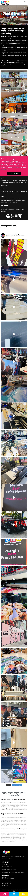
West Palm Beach (12, 841)
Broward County (9, 799)
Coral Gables (23, 817)
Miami (22, 820)
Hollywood (23, 804)
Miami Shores (16, 821)
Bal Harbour (7, 817)
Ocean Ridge (19, 837)
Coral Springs (13, 802)
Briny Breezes (21, 831)
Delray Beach (5, 833)
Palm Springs (22, 838)
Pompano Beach (19, 808)
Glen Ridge (10, 833)
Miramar (8, 806)
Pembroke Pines (9, 808)
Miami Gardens (6, 821)
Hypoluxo (8, 834)
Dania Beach (18, 802)
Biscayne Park (18, 817)
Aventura (3, 817)
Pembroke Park (3, 808)
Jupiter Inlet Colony (21, 834)
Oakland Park (18, 806)
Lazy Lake (21, 805)
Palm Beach (3, 838)
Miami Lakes (11, 821)
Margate (4, 806)
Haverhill (24, 833)
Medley (19, 820)
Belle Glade (6, 831)
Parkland (22, 806)
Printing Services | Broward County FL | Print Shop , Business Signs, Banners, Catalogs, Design (14, 794)
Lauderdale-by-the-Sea (5, 805)
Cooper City (8, 802)
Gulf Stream (21, 833)
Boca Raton (11, 831)
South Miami (7, 824)
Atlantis (3, 831)
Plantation (14, 808)
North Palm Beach (14, 837)
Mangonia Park (7, 837)
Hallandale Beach (12, 804)
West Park (19, 809)
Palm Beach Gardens (9, 838)
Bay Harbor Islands (12, 817)
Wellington (3, 841)
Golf (13, 833)
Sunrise (12, 809)
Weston (22, 809)
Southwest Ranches (7, 809)
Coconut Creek (3, 802)
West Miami (6, 825)
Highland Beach (3, 834)
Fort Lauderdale (6, 804)
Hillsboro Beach (18, 804)
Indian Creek (11, 820)
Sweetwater (21, 824)
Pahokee (23, 837)
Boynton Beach (15, 831)
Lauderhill (17, 805)
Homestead (6, 820)
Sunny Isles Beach (13, 824)
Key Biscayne (16, 820)
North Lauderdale (13, 806)
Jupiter (16, 834)
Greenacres (16, 833)
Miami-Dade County (10, 813)
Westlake (6, 841)
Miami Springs (21, 821)
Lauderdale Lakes (12, 805)
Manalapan (3, 837)
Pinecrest (2, 824)
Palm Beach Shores (16, 838)
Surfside (17, 824)
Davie (21, 802)
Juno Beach (12, 834)
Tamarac (15, 809)
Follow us (3, 227)
